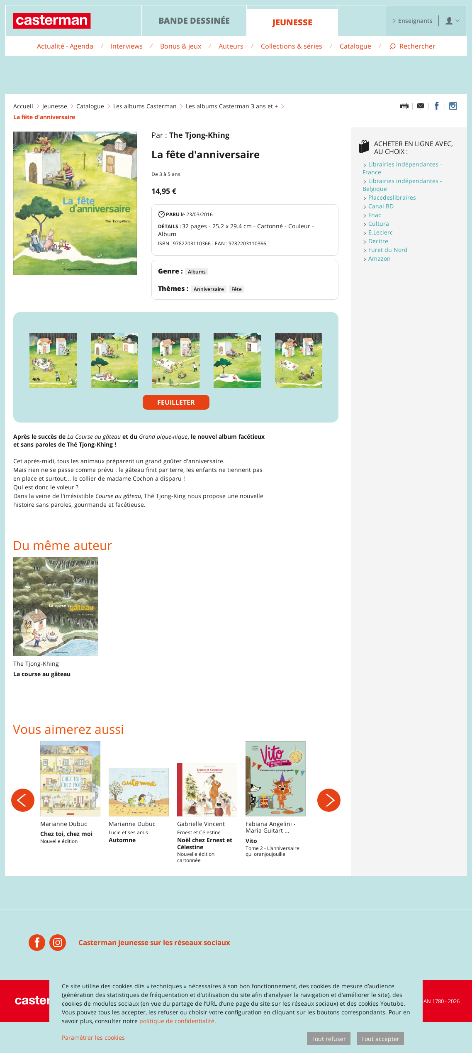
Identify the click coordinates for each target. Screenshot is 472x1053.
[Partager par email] (420, 106)
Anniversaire (209, 289)
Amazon (379, 258)
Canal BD (381, 206)
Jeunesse (292, 22)
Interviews (127, 46)
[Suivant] (329, 815)
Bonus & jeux (180, 46)
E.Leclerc (380, 232)
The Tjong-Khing (199, 135)
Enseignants (412, 20)
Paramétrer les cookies (93, 1037)
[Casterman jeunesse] (37, 973)
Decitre (378, 241)
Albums (197, 271)
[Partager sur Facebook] (437, 106)
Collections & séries (291, 46)
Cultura (378, 223)
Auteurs (231, 46)
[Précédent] (22, 815)
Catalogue (355, 46)
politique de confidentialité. (177, 1021)
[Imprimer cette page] (404, 106)
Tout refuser (328, 1039)
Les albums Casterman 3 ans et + (232, 106)
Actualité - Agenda (65, 46)
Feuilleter (176, 402)
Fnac (374, 215)
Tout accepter (380, 1039)
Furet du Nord (388, 250)
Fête (236, 289)
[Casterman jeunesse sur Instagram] (453, 106)
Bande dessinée (194, 20)
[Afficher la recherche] (412, 46)
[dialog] (236, 1011)
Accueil (23, 106)
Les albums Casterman (145, 106)
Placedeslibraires (392, 197)
